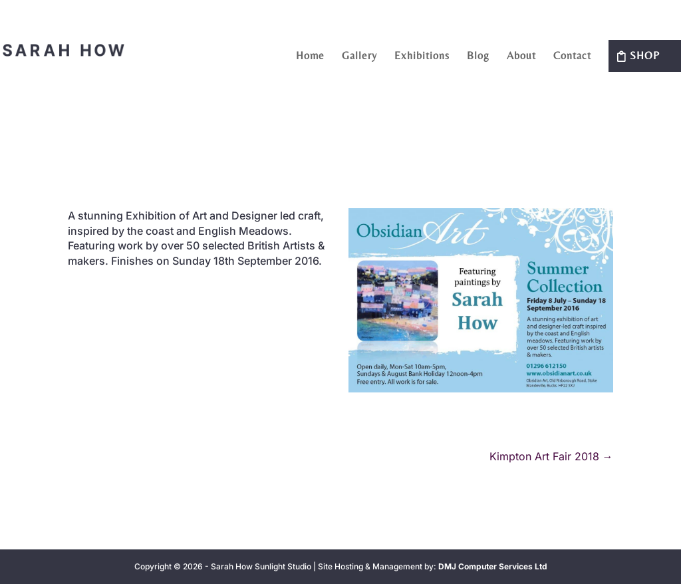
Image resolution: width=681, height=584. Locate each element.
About (521, 56)
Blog (478, 56)
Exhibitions (422, 56)
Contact (572, 56)
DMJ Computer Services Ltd (492, 566)
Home (310, 56)
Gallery (359, 56)
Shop (645, 55)
